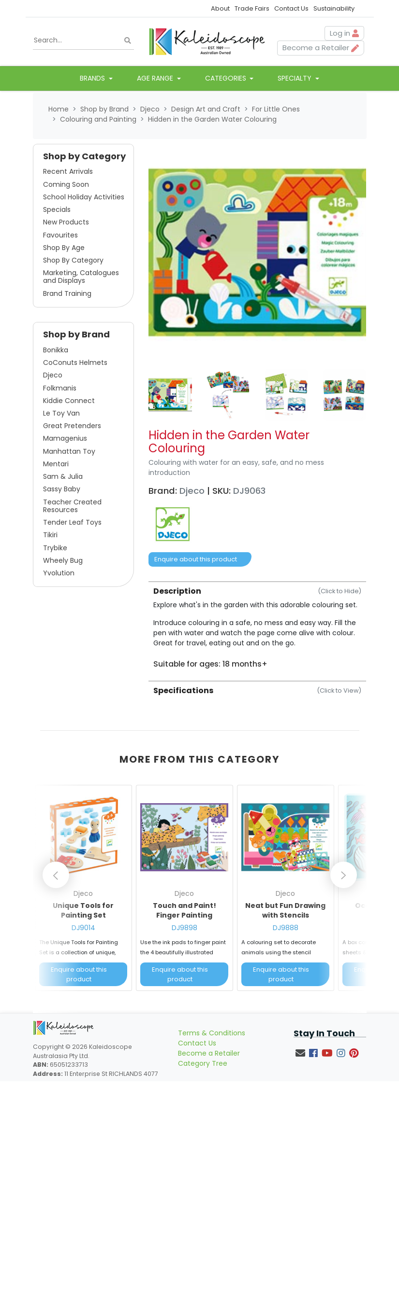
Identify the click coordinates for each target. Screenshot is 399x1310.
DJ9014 (83, 928)
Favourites (60, 235)
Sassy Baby (61, 489)
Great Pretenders (72, 426)
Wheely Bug (63, 560)
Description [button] (257, 591)
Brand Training (67, 293)
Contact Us (291, 8)
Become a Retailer (209, 1053)
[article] (83, 890)
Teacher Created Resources (72, 506)
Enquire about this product (195, 559)
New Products (66, 222)
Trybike (55, 548)
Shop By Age (64, 247)
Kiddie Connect (69, 400)
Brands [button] (93, 78)
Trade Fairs (252, 8)
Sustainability (334, 8)
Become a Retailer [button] (320, 47)
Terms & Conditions (211, 1033)
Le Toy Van (61, 413)
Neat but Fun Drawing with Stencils (285, 910)
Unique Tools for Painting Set (83, 910)
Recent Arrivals (68, 171)
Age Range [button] (156, 78)
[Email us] (300, 1053)
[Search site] (127, 40)
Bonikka (55, 350)
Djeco (52, 375)
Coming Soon (66, 184)
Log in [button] (344, 33)
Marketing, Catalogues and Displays (81, 276)
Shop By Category (73, 260)
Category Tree (202, 1063)
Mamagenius (65, 438)
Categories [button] (226, 78)
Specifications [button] (257, 690)
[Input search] (83, 40)
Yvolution (58, 573)
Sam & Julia (63, 476)
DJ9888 (285, 928)
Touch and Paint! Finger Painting (184, 910)
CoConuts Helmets (75, 362)
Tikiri (50, 535)
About (220, 8)
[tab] (257, 625)
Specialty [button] (295, 78)
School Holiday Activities (83, 197)
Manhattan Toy (69, 451)
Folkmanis (59, 388)
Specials (57, 209)
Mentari (56, 464)
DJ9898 (184, 928)
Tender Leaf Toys (72, 522)
